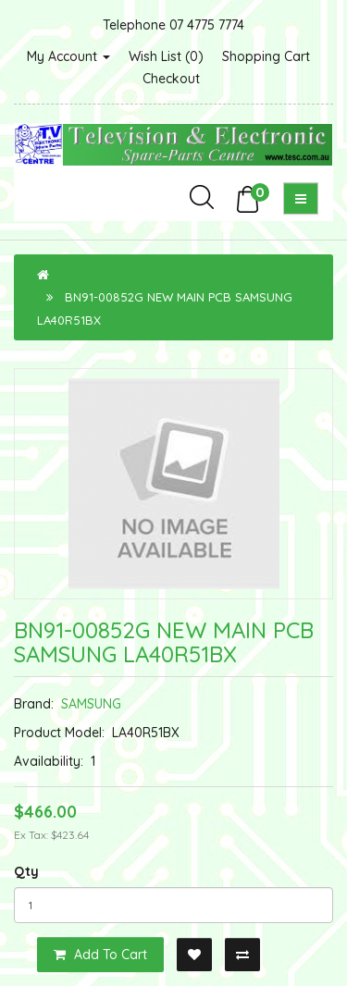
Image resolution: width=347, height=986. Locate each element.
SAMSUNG (91, 704)
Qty (26, 871)
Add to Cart (100, 954)
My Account (68, 56)
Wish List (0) (166, 56)
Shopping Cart (266, 56)
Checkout (171, 78)
